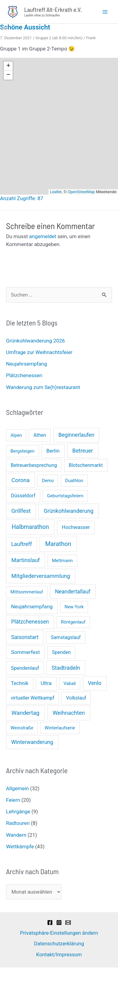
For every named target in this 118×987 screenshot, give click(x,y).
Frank (91, 38)
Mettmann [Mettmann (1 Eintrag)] (62, 560)
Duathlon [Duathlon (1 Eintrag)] (74, 480)
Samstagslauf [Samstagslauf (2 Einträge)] (66, 637)
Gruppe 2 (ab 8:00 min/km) (59, 38)
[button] (8, 66)
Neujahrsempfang (26, 364)
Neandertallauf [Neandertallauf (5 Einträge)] (72, 592)
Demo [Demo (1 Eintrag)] (48, 480)
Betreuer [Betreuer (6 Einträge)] (82, 450)
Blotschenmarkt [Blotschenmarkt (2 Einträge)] (86, 465)
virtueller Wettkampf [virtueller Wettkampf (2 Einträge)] (32, 698)
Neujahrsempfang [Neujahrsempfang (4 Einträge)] (32, 606)
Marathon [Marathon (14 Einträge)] (58, 543)
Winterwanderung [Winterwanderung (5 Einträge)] (32, 742)
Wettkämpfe (20, 846)
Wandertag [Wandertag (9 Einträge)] (25, 712)
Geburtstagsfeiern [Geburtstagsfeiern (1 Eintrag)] (65, 496)
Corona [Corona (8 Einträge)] (20, 480)
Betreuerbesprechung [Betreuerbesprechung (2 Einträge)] (34, 465)
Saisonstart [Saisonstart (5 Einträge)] (24, 637)
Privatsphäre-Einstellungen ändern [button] (59, 933)
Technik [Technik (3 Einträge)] (19, 683)
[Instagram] (59, 922)
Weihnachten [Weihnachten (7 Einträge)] (69, 713)
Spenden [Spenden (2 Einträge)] (61, 652)
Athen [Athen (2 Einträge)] (40, 435)
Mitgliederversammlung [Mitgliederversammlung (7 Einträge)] (40, 576)
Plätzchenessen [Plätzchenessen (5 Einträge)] (30, 622)
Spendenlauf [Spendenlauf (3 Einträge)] (25, 668)
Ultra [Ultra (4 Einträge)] (46, 683)
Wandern (16, 835)
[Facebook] (50, 922)
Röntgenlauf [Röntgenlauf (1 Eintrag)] (73, 622)
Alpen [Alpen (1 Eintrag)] (16, 435)
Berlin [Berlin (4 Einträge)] (53, 451)
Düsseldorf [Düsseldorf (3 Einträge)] (23, 496)
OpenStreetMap (81, 191)
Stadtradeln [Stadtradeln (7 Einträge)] (66, 668)
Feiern (13, 800)
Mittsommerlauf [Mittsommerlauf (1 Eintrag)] (27, 592)
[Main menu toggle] (105, 12)
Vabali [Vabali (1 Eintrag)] (70, 683)
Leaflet (55, 191)
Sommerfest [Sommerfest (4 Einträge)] (25, 652)
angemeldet (42, 236)
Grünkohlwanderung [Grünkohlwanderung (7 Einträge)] (68, 511)
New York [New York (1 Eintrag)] (74, 607)
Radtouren (18, 823)
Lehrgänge (18, 811)
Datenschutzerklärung (59, 943)
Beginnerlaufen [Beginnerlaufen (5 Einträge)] (76, 435)
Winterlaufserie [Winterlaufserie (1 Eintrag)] (59, 728)
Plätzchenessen (24, 375)
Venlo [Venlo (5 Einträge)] (95, 683)
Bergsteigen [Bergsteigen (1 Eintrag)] (23, 451)
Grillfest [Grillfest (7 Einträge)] (21, 511)
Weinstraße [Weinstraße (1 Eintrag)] (22, 728)
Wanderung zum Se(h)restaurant (43, 387)
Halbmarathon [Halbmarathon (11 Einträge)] (30, 526)
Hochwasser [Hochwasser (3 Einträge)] (76, 527)
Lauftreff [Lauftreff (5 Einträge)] (21, 544)
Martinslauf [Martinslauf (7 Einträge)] (25, 560)
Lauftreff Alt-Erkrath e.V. (53, 9)
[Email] (68, 922)
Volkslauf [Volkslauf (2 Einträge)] (76, 698)
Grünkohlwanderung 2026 (35, 341)
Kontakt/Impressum (59, 954)
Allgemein (17, 788)
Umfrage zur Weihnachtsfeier (39, 352)
